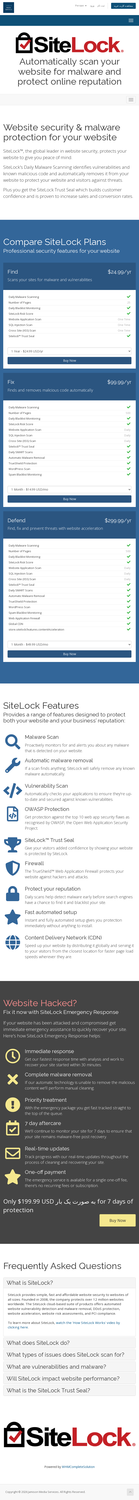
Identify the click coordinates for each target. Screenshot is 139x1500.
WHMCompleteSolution (78, 1467)
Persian (81, 5)
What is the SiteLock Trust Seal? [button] (48, 1390)
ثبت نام (101, 5)
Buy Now (69, 360)
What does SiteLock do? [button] (38, 1343)
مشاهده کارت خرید (123, 5)
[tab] (69, 1283)
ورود (92, 5)
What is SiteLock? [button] (30, 1283)
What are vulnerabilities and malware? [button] (56, 1367)
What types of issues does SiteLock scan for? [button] (65, 1354)
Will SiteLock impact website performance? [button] (63, 1378)
